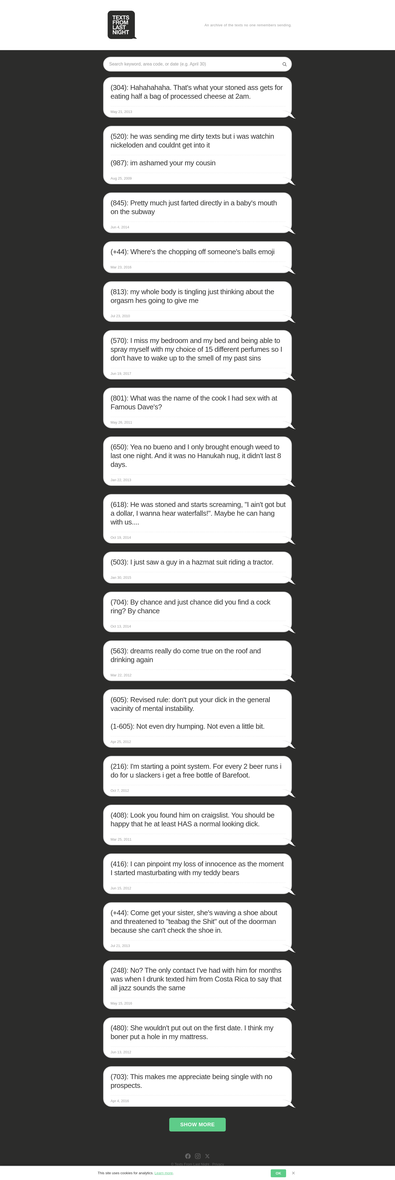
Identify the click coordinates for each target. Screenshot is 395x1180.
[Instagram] (198, 1156)
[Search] (284, 64)
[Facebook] (188, 1156)
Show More (197, 1124)
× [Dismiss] (293, 1173)
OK (278, 1173)
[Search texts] (193, 64)
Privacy (218, 1164)
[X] (207, 1156)
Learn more (163, 1173)
